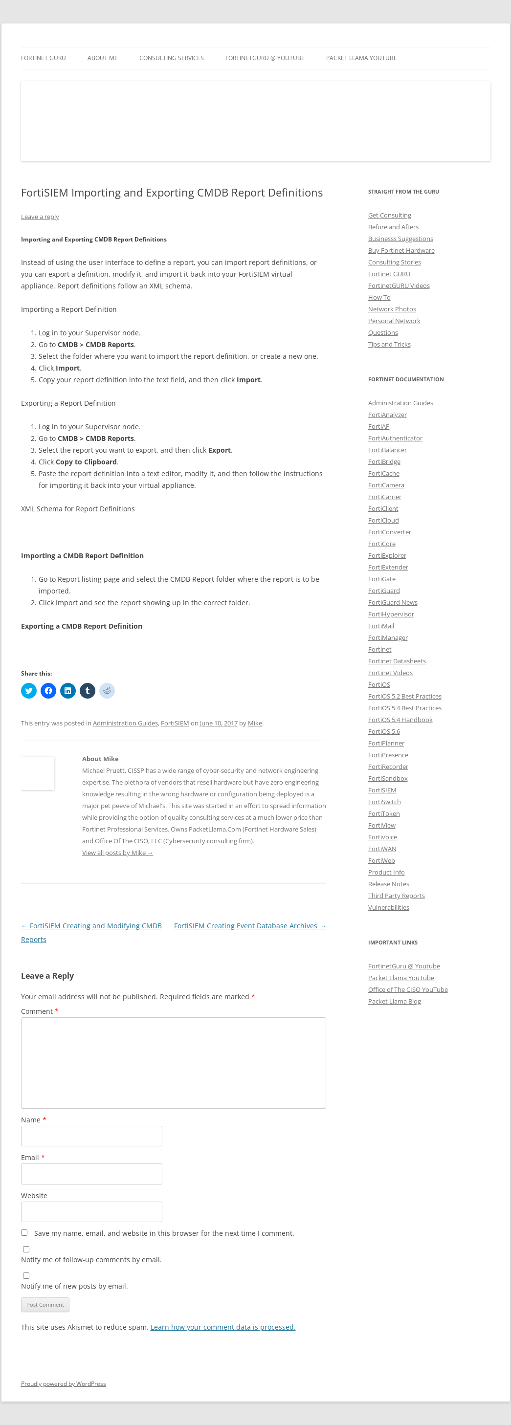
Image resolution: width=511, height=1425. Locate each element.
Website (34, 1195)
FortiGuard (384, 590)
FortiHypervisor (391, 614)
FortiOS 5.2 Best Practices (405, 696)
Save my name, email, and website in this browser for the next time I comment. (164, 1233)
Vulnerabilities (388, 907)
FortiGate (382, 578)
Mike (255, 723)
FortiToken (384, 813)
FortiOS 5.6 (384, 731)
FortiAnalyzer (387, 414)
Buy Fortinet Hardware (401, 250)
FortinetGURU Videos (399, 285)
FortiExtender (388, 567)
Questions (383, 332)
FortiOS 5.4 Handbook (400, 719)
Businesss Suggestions (400, 238)
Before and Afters (393, 226)
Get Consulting (389, 215)
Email (33, 1157)
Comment (40, 1011)
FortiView (382, 825)
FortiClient (383, 508)
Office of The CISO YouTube (408, 989)
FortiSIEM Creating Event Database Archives (250, 925)
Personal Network (394, 320)
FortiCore (382, 543)
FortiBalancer (387, 449)
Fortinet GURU (43, 58)
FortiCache (384, 473)
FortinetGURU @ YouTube (265, 58)
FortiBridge (384, 461)
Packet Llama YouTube (361, 58)
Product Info (386, 872)
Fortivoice (382, 837)
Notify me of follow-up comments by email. (91, 1259)
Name (33, 1119)
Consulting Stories (394, 262)
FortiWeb (381, 860)
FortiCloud (383, 520)
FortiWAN (382, 848)
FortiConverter (389, 531)
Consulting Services (171, 58)
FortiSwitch (384, 801)
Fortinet (380, 649)
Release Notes (388, 883)
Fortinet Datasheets (397, 661)
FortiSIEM (175, 723)
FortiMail (381, 625)
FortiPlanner (386, 743)
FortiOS (379, 684)
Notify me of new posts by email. (74, 1286)
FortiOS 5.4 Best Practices (405, 707)
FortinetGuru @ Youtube (404, 966)
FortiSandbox (388, 778)
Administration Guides (125, 723)
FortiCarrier (384, 496)
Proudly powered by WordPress (63, 1384)
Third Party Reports (396, 895)
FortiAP (379, 426)
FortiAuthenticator (395, 438)
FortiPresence (388, 754)
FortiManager (388, 637)
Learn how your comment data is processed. (223, 1327)
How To (379, 297)
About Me (103, 58)
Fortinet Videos (390, 672)
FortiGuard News (393, 602)
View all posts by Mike (118, 852)
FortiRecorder (388, 766)
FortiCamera (386, 485)
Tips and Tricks (389, 344)
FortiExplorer (387, 555)
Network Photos (392, 309)
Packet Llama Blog (394, 1001)
